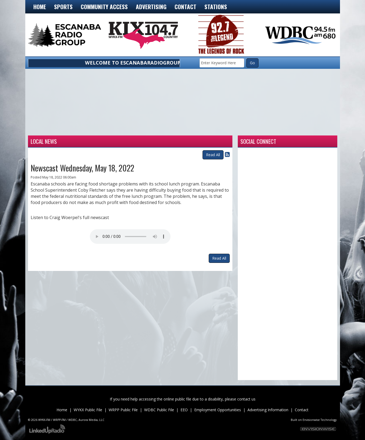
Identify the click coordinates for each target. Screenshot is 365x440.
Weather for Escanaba (59, 128)
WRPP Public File (123, 409)
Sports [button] (63, 6)
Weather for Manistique (183, 128)
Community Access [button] (104, 6)
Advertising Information (267, 409)
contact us (246, 399)
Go (252, 62)
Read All (213, 154)
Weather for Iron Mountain (121, 128)
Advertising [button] (151, 6)
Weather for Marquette (244, 128)
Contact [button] (185, 6)
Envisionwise (311, 420)
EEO (184, 409)
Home (39, 6)
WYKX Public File (88, 409)
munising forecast (306, 128)
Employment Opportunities (217, 409)
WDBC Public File (159, 409)
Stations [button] (215, 6)
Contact (302, 409)
